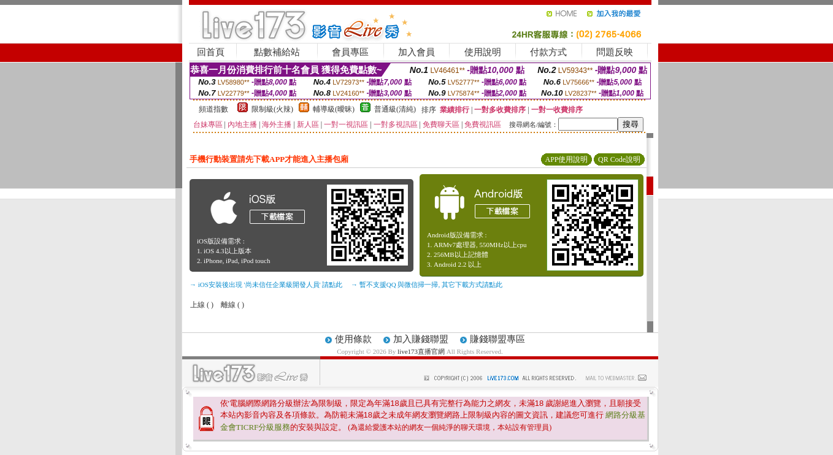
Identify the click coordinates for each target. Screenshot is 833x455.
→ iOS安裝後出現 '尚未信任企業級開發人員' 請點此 (266, 284)
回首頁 (211, 52)
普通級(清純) (395, 109)
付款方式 (548, 52)
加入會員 (416, 52)
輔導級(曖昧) (334, 109)
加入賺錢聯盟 (420, 339)
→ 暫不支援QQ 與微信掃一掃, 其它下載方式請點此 (426, 284)
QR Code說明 (619, 159)
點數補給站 (277, 52)
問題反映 (614, 52)
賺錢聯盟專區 (497, 339)
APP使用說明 (566, 159)
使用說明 (482, 52)
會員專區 (350, 52)
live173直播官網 (421, 351)
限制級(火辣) (272, 109)
